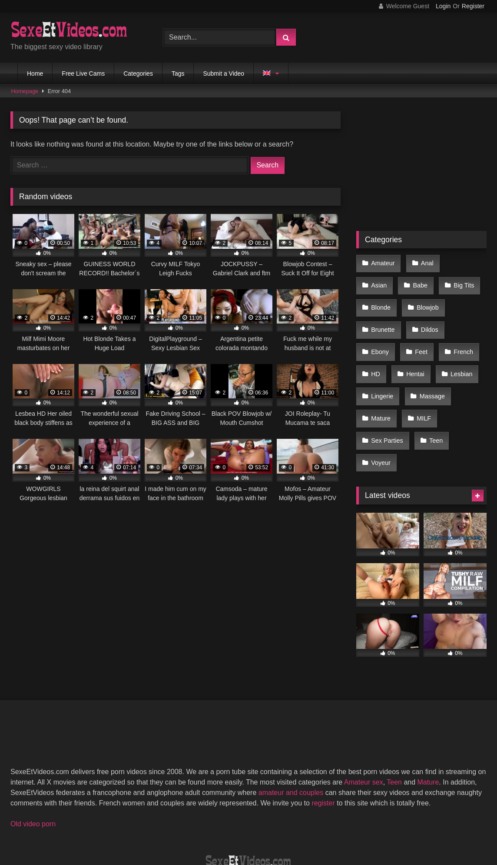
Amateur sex (363, 726)
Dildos (379, 317)
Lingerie (427, 354)
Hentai (456, 335)
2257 (172, 826)
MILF (378, 390)
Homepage (25, 91)
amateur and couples (290, 736)
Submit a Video (223, 73)
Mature (429, 372)
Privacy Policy (310, 826)
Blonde (463, 280)
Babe (378, 280)
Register (473, 6)
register (323, 747)
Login (443, 6)
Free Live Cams (83, 73)
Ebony (421, 317)
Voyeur (417, 409)
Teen (377, 409)
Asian (462, 261)
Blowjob (381, 298)
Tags (178, 73)
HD (418, 335)
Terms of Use (252, 826)
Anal (424, 261)
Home (35, 73)
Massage (383, 372)
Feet (460, 317)
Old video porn (33, 767)
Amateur (382, 261)
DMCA (206, 826)
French (380, 335)
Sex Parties (425, 390)
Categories (138, 73)
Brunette (428, 298)
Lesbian (381, 354)
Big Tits (419, 280)
